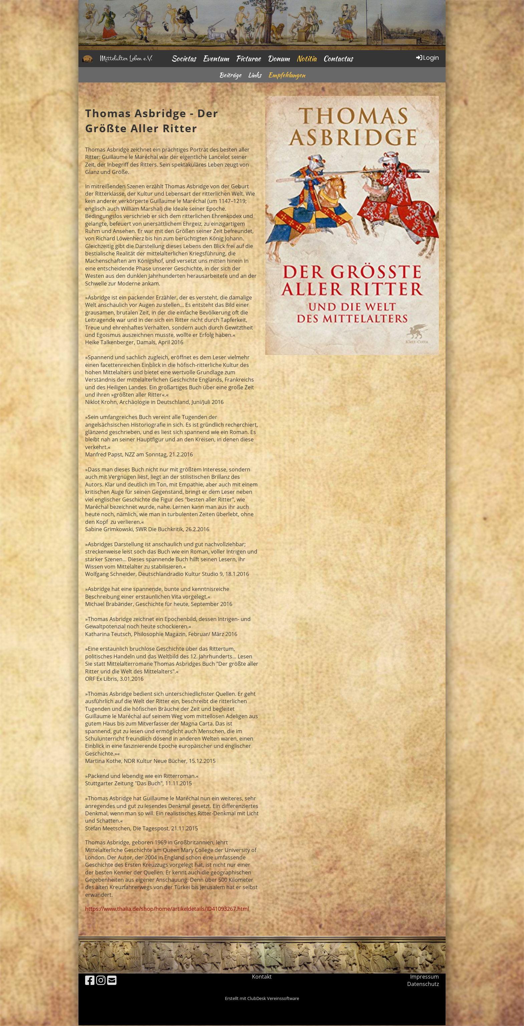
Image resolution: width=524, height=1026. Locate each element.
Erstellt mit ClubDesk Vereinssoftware (262, 998)
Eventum (216, 58)
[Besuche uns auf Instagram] (100, 980)
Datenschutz (423, 984)
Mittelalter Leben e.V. (126, 58)
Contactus (338, 58)
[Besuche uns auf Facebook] (89, 980)
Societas (183, 58)
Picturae (248, 58)
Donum (278, 58)
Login (427, 57)
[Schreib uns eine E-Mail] (111, 980)
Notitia (306, 58)
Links (254, 74)
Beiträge (230, 74)
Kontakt (262, 976)
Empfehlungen (286, 74)
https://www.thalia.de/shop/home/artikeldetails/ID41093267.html (167, 908)
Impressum (424, 976)
